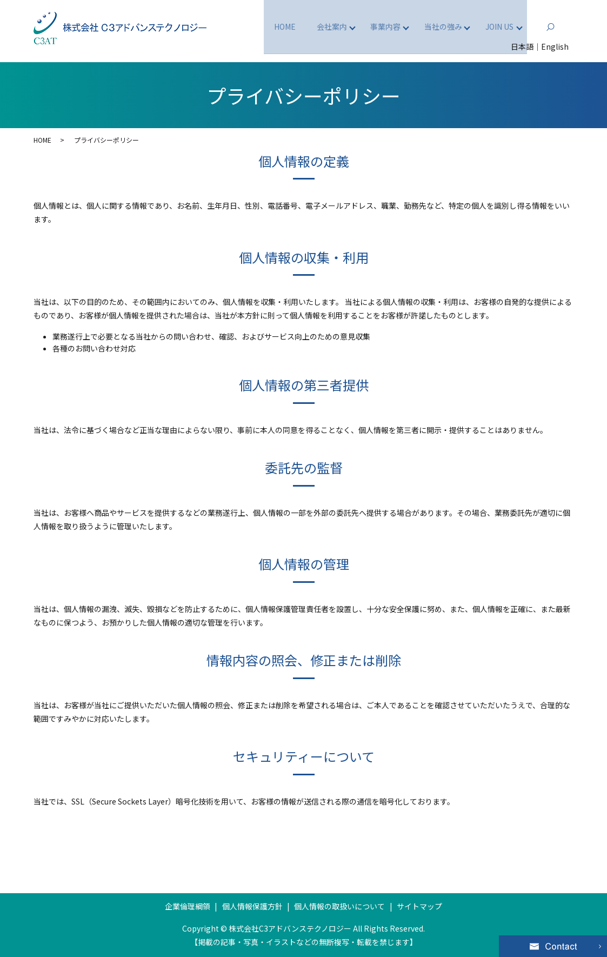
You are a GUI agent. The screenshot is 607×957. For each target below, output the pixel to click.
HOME (272, 26)
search (568, 26)
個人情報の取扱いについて (339, 906)
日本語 (522, 46)
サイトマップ (419, 906)
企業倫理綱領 (187, 906)
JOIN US (498, 26)
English (555, 46)
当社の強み (438, 26)
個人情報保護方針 (252, 906)
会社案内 (321, 26)
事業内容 (378, 26)
